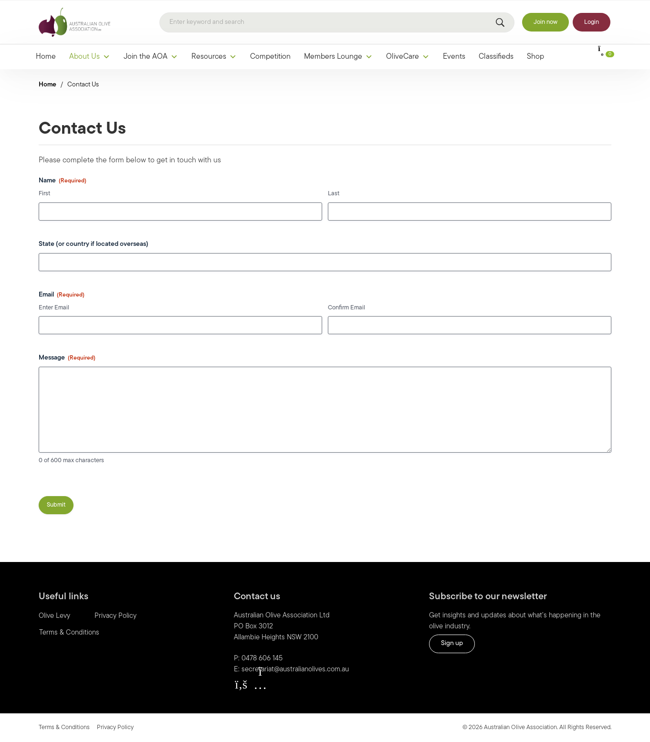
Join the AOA (151, 56)
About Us (89, 56)
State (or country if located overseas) (93, 244)
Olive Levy (54, 616)
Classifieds (496, 57)
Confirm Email (346, 308)
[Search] (336, 22)
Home (46, 57)
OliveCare (408, 56)
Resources (214, 56)
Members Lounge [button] (338, 56)
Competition (270, 57)
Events (454, 57)
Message (67, 358)
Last (333, 194)
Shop (535, 57)
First (44, 194)
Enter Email (54, 308)
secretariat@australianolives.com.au (295, 669)
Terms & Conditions (69, 632)
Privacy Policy (115, 616)
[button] (241, 684)
